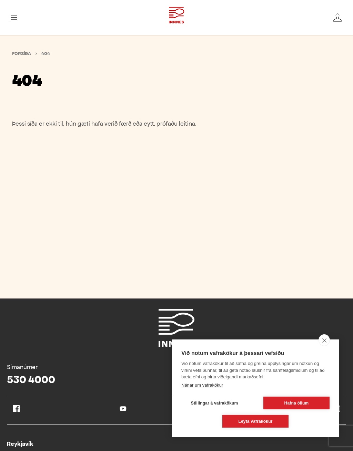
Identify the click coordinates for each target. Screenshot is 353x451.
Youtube (123, 409)
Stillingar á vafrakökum (214, 403)
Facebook (16, 409)
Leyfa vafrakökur (255, 421)
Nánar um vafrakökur (202, 385)
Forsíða (21, 53)
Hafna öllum (296, 403)
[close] (324, 340)
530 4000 (31, 379)
